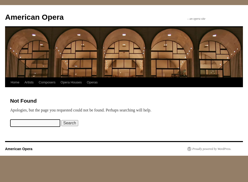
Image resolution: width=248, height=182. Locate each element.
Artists (29, 82)
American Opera (34, 17)
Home (15, 82)
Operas (92, 82)
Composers (47, 82)
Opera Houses (71, 82)
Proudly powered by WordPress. (211, 149)
